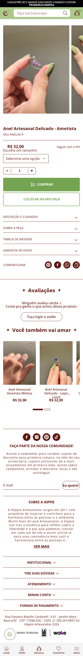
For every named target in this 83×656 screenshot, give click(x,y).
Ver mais (41, 546)
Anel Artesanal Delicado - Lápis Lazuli (56, 392)
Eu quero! (71, 485)
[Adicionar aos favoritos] (5, 116)
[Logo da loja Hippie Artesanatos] (6, 13)
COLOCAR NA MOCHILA (41, 199)
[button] (38, 409)
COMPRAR (41, 184)
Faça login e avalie (41, 316)
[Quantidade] (19, 170)
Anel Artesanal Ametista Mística (19, 391)
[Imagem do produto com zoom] (36, 69)
